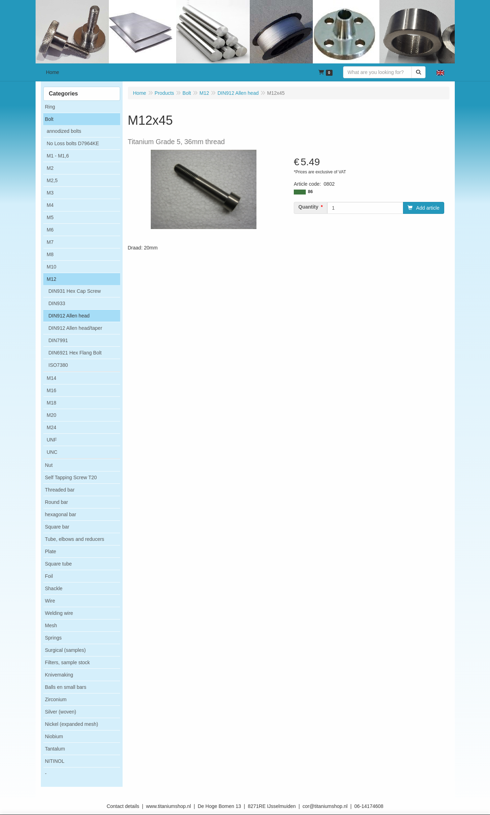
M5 (50, 217)
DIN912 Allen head (69, 316)
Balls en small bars (66, 687)
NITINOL (54, 761)
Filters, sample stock (67, 662)
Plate (50, 551)
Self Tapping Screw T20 (71, 477)
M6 (50, 230)
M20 (51, 415)
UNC (52, 452)
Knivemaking (59, 675)
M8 (50, 254)
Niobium (54, 736)
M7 (50, 242)
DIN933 (57, 303)
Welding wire (59, 613)
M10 (51, 267)
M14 (51, 378)
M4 (50, 205)
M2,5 (52, 180)
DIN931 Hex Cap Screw (75, 291)
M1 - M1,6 (58, 156)
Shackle (54, 588)
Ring (50, 107)
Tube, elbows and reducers (74, 539)
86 (310, 191)
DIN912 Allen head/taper (76, 328)
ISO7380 (58, 365)
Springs (53, 638)
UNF (52, 440)
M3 (50, 193)
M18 (51, 403)
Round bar (56, 502)
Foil (49, 576)
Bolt (49, 119)
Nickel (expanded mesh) (71, 724)
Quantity (308, 206)
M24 (51, 427)
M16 (51, 390)
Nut (49, 465)
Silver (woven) (60, 712)
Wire (50, 601)
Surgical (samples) (65, 650)
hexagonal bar (60, 514)
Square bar (57, 527)
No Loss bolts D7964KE (73, 143)
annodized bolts (64, 131)
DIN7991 (58, 340)
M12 (51, 279)
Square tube (58, 564)
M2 (50, 168)
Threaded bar (60, 490)
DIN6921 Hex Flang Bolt (75, 353)
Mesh (51, 625)
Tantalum (55, 749)
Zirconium (56, 699)
